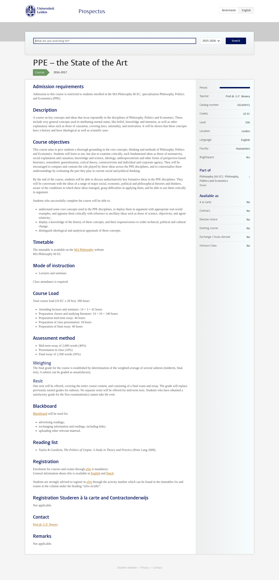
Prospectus (91, 11)
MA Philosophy (84, 249)
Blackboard (40, 413)
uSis (88, 469)
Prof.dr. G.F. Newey (45, 524)
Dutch (110, 473)
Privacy (144, 568)
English (95, 473)
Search (236, 41)
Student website (127, 568)
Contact (157, 568)
